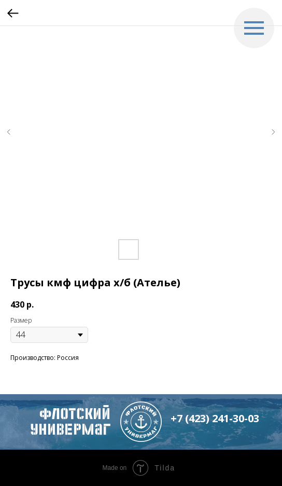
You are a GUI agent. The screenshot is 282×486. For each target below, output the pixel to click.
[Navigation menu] (254, 28)
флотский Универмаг (70, 421)
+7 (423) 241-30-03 (215, 418)
